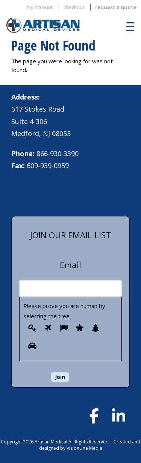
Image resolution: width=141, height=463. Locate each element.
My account (40, 7)
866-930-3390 (57, 153)
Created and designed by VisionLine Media (90, 444)
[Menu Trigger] (128, 26)
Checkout (74, 7)
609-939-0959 (48, 165)
